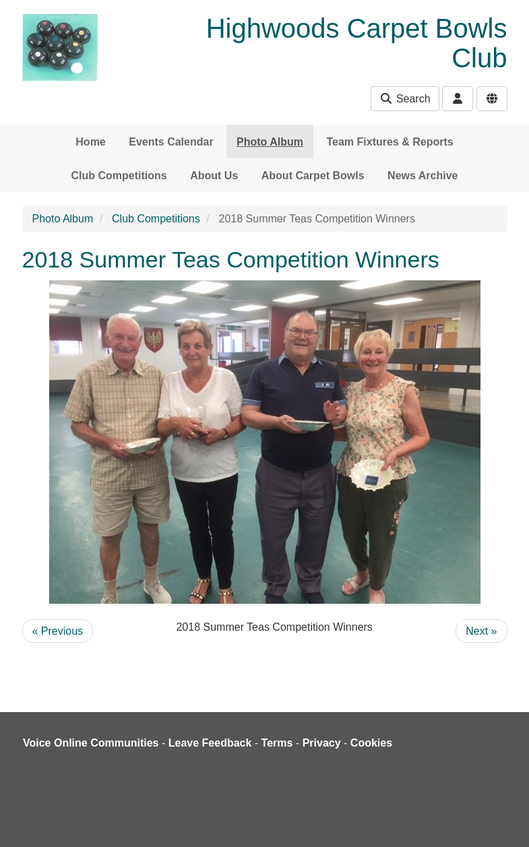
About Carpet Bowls (313, 175)
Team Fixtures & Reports (389, 142)
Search (404, 98)
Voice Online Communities (91, 743)
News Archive (422, 175)
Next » (481, 631)
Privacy (322, 743)
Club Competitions (119, 175)
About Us (214, 175)
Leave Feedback (210, 743)
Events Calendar (171, 142)
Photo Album (270, 142)
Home (90, 142)
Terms (277, 743)
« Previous (58, 631)
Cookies (371, 743)
